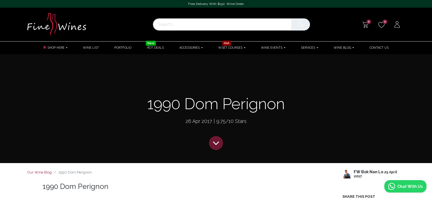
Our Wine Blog (39, 172)
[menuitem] (91, 47)
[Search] (301, 24)
